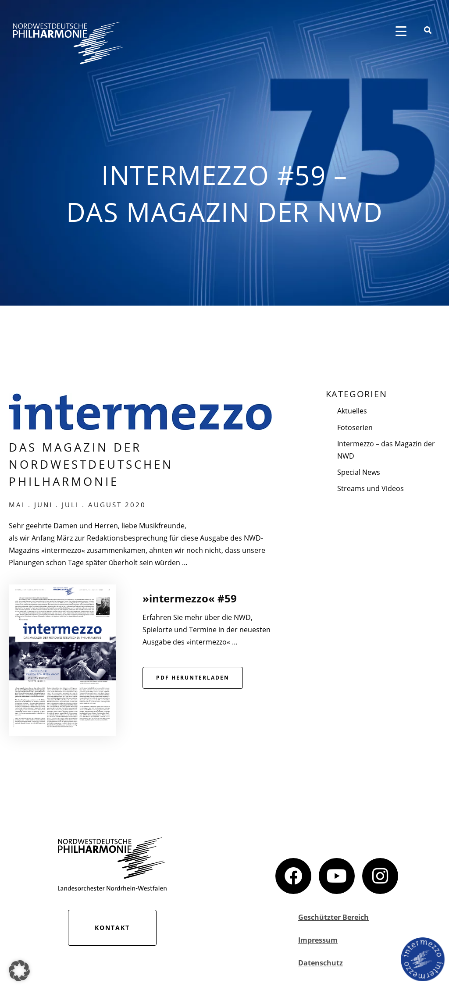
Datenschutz (320, 963)
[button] (19, 970)
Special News (358, 472)
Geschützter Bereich (333, 917)
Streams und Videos (370, 488)
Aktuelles (352, 411)
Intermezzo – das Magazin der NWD (386, 450)
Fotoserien (355, 427)
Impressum (318, 940)
